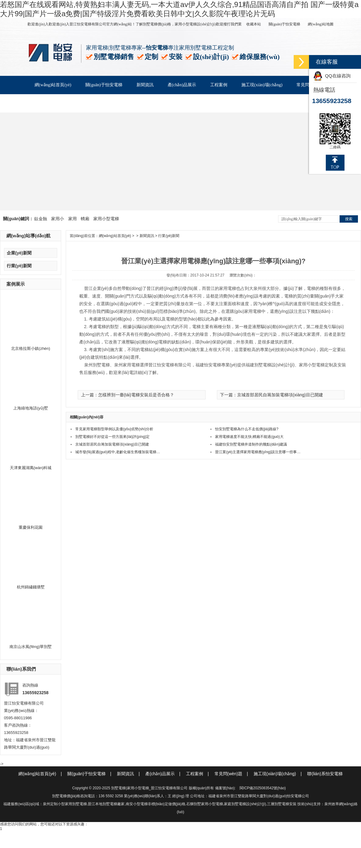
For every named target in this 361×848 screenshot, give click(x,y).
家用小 (57, 218)
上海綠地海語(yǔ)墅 (30, 408)
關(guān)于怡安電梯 (284, 24)
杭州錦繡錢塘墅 (31, 587)
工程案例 (218, 85)
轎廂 (85, 218)
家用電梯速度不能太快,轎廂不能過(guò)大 (249, 437)
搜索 (348, 219)
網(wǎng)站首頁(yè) (53, 85)
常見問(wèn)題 (233, 773)
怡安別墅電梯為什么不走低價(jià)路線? (246, 429)
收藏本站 (253, 24)
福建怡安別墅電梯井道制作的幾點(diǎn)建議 (251, 444)
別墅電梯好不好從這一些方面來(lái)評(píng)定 (112, 437)
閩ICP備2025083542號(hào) (263, 788)
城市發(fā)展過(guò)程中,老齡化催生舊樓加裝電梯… (117, 452)
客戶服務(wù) (47, 103)
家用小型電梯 (106, 218)
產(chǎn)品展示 (182, 85)
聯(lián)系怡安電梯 (91, 103)
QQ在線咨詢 (332, 75)
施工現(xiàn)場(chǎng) (261, 85)
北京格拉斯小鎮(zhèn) (30, 348)
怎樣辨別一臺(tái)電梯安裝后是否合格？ (136, 394)
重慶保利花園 (31, 527)
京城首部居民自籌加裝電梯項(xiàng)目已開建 (280, 394)
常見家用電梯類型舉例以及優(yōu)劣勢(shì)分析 (114, 429)
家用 (72, 218)
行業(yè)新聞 (19, 265)
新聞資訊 (145, 85)
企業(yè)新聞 (19, 252)
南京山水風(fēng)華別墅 (30, 646)
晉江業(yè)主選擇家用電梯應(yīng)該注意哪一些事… (257, 452)
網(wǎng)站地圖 (320, 24)
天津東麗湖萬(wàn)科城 (31, 467)
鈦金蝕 (40, 218)
